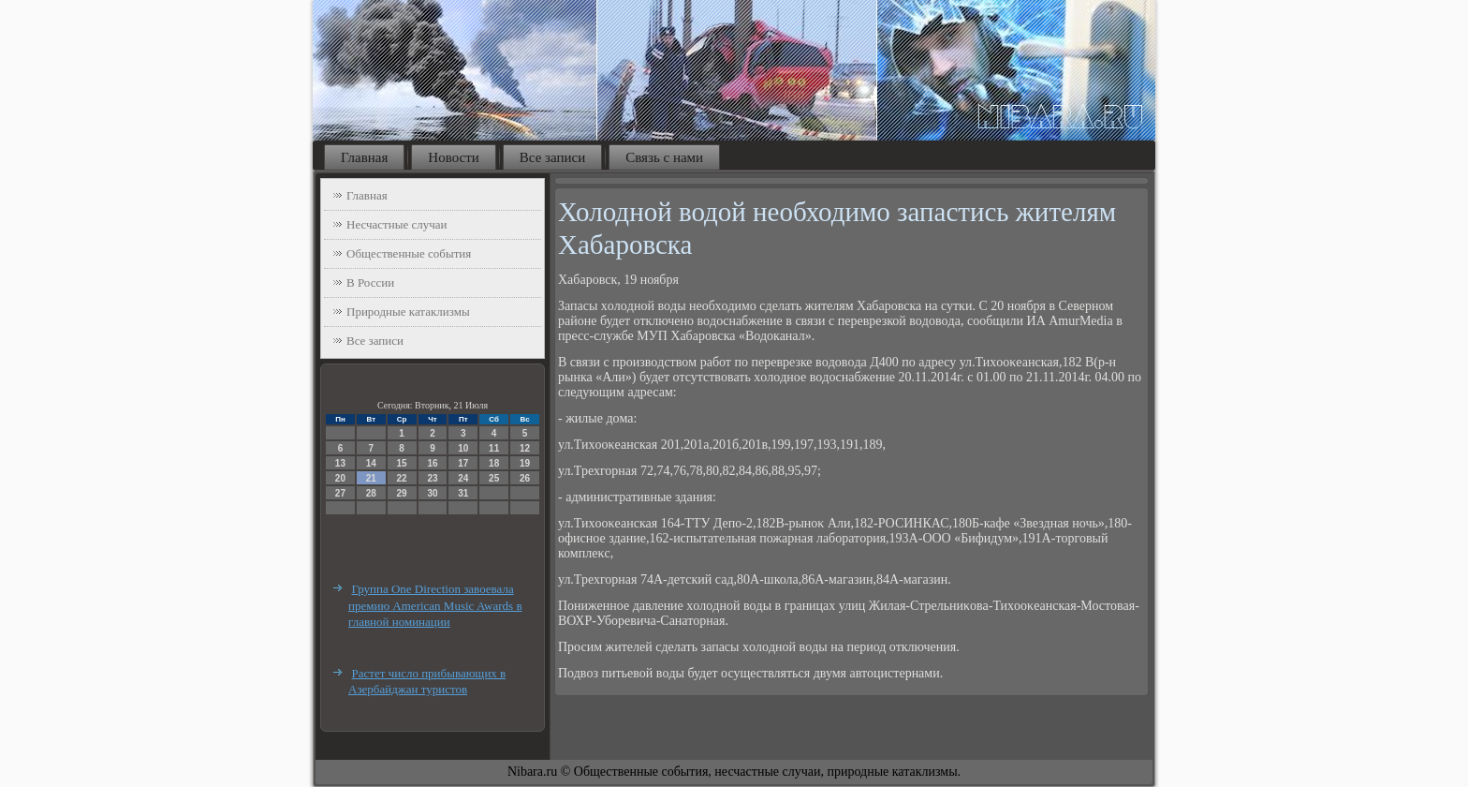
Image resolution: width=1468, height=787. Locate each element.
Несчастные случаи (397, 224)
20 (340, 478)
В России (370, 282)
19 (525, 463)
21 (371, 478)
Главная (364, 157)
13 (340, 463)
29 (402, 493)
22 (402, 478)
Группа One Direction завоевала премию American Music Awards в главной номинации (435, 605)
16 (432, 463)
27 (340, 493)
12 (525, 448)
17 (463, 463)
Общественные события (408, 253)
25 (494, 478)
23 (432, 478)
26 (525, 478)
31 (463, 493)
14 (371, 463)
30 (432, 493)
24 (463, 478)
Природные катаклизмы (408, 311)
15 (402, 463)
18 (494, 463)
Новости (453, 157)
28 (371, 493)
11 (494, 448)
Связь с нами (664, 157)
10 (463, 448)
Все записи (552, 157)
